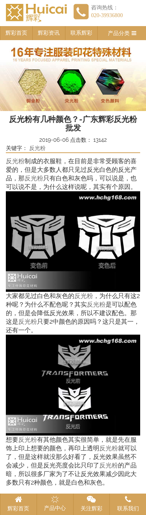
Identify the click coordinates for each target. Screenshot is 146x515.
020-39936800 (107, 15)
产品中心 (55, 503)
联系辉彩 (81, 33)
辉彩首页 (16, 33)
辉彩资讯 (49, 33)
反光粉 (37, 148)
